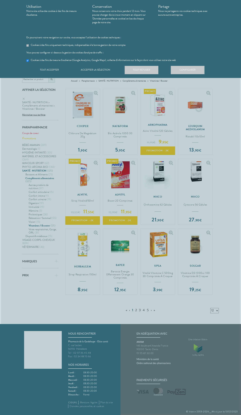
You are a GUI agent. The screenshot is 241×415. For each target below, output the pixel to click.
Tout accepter (50, 70)
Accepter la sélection (97, 71)
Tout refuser (144, 70)
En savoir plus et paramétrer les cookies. (46, 30)
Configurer (191, 70)
